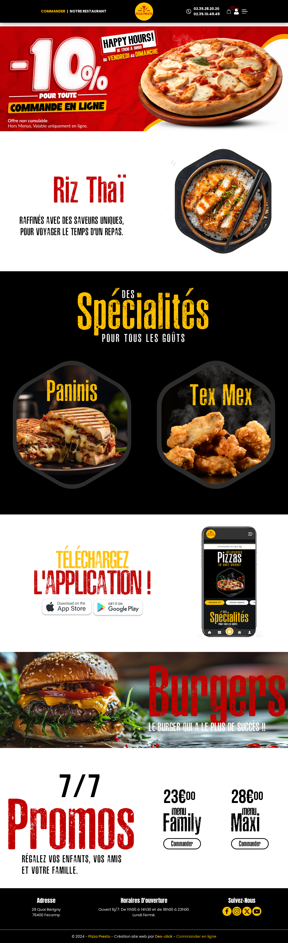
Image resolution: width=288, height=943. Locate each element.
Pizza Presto (99, 936)
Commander (53, 11)
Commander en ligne (196, 936)
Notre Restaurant (88, 11)
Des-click (163, 936)
